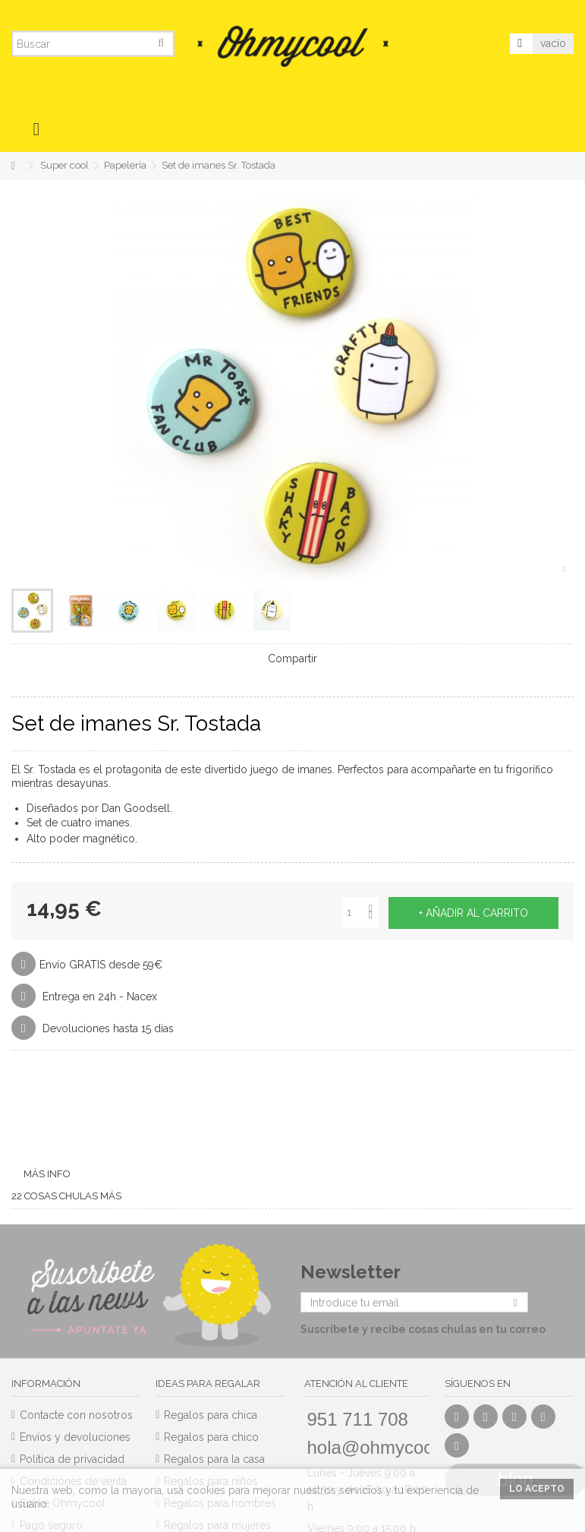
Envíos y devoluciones (75, 1437)
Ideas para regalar (208, 1383)
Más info (47, 1174)
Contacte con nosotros (76, 1415)
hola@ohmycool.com (392, 1447)
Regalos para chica (210, 1415)
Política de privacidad (72, 1459)
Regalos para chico (211, 1437)
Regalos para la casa (214, 1459)
